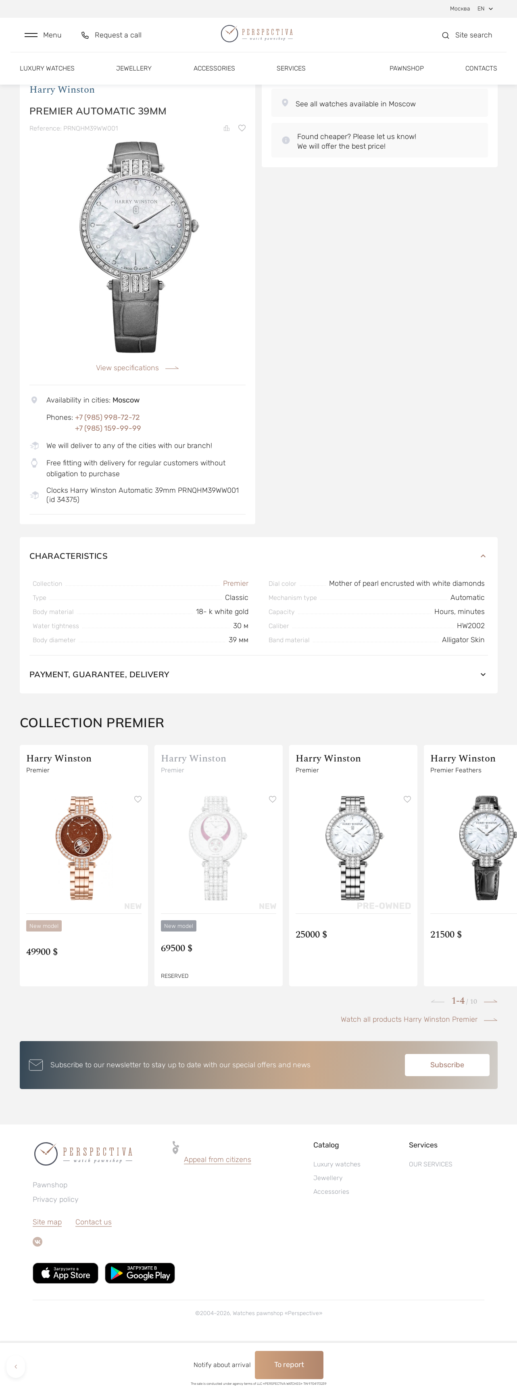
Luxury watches (47, 75)
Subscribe (447, 1112)
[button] (43, 38)
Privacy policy (56, 1246)
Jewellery (134, 75)
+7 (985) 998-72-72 (107, 464)
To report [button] (289, 1364)
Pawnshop (407, 75)
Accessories (214, 75)
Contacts (481, 75)
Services (291, 75)
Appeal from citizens (217, 1206)
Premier (235, 630)
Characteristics (258, 603)
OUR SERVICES (430, 1211)
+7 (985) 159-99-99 (108, 475)
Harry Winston (62, 136)
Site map (47, 1269)
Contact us (93, 1269)
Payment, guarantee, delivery (258, 721)
